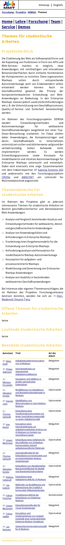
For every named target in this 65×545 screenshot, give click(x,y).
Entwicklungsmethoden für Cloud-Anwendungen (27, 506)
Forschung (8, 12)
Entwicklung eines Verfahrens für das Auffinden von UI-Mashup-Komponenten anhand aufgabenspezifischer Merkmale (30, 443)
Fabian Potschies (7, 497)
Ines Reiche (6, 426)
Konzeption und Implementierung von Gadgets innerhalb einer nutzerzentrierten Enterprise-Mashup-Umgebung (30, 517)
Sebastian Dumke (7, 470)
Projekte (21, 12)
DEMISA (32, 12)
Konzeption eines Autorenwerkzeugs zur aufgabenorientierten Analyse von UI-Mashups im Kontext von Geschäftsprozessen (31, 429)
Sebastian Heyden (7, 394)
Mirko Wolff (7, 362)
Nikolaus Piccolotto (7, 383)
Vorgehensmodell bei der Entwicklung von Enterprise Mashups (27, 497)
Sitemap (44, 5)
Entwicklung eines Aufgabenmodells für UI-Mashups (30, 478)
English (58, 5)
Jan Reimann (7, 528)
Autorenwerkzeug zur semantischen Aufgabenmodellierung (26, 371)
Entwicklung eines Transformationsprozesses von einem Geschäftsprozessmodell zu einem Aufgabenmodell (29, 415)
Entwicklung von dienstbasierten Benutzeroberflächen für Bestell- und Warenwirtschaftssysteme (30, 468)
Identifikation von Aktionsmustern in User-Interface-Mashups (30, 403)
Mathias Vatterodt (8, 478)
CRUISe (6, 177)
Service (8, 26)
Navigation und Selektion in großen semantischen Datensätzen (28, 381)
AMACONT (28, 177)
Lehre (20, 21)
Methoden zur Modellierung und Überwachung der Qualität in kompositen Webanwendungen (30, 487)
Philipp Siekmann (7, 370)
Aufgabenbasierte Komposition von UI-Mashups (29, 362)
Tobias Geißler (7, 515)
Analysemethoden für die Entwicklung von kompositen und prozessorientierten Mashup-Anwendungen (31, 456)
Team (55, 21)
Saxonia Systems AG (50, 170)
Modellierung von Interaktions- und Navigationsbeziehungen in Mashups (30, 392)
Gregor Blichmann (8, 441)
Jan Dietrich (6, 486)
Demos (24, 26)
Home (7, 21)
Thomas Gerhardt (7, 415)
